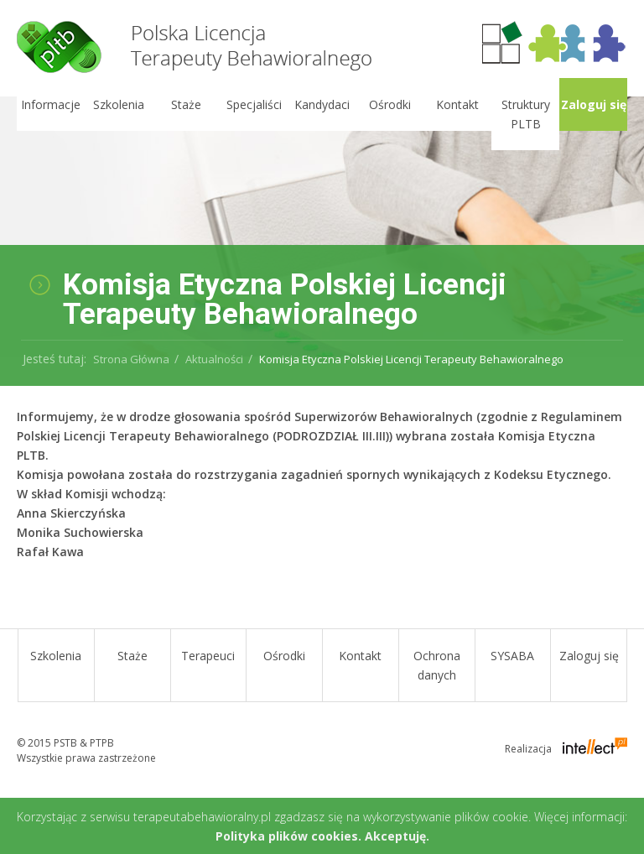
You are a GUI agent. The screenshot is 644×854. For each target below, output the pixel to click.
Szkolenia (117, 104)
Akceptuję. (397, 836)
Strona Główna (131, 359)
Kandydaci (322, 104)
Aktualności (214, 359)
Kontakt (457, 104)
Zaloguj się (593, 104)
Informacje (50, 104)
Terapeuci (208, 656)
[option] (322, 226)
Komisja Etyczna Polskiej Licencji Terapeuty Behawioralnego (411, 359)
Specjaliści (254, 104)
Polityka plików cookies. (288, 836)
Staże (186, 104)
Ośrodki (389, 104)
